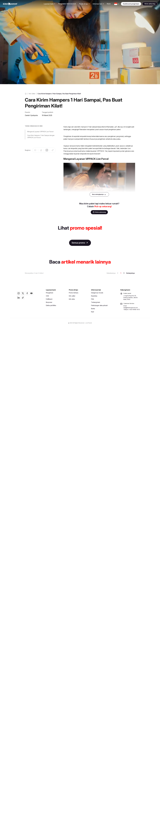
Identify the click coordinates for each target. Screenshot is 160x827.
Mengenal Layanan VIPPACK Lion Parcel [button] (40, 131)
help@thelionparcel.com (130, 308)
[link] (14, 4)
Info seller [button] (72, 296)
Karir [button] (92, 312)
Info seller (32, 93)
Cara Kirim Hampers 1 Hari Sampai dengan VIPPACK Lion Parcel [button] (40, 136)
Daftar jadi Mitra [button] (51, 305)
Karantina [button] (94, 296)
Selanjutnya (129, 273)
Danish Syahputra (31, 115)
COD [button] (47, 296)
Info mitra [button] (72, 299)
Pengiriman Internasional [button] (63, 4)
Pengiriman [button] (49, 293)
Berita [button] (93, 309)
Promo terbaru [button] (73, 293)
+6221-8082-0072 (134, 309)
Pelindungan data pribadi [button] (99, 305)
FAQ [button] (92, 299)
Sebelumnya (113, 273)
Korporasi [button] (49, 302)
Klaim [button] (105, 4)
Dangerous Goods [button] (97, 293)
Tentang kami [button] (95, 302)
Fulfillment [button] (49, 299)
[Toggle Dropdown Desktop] (45, 4)
